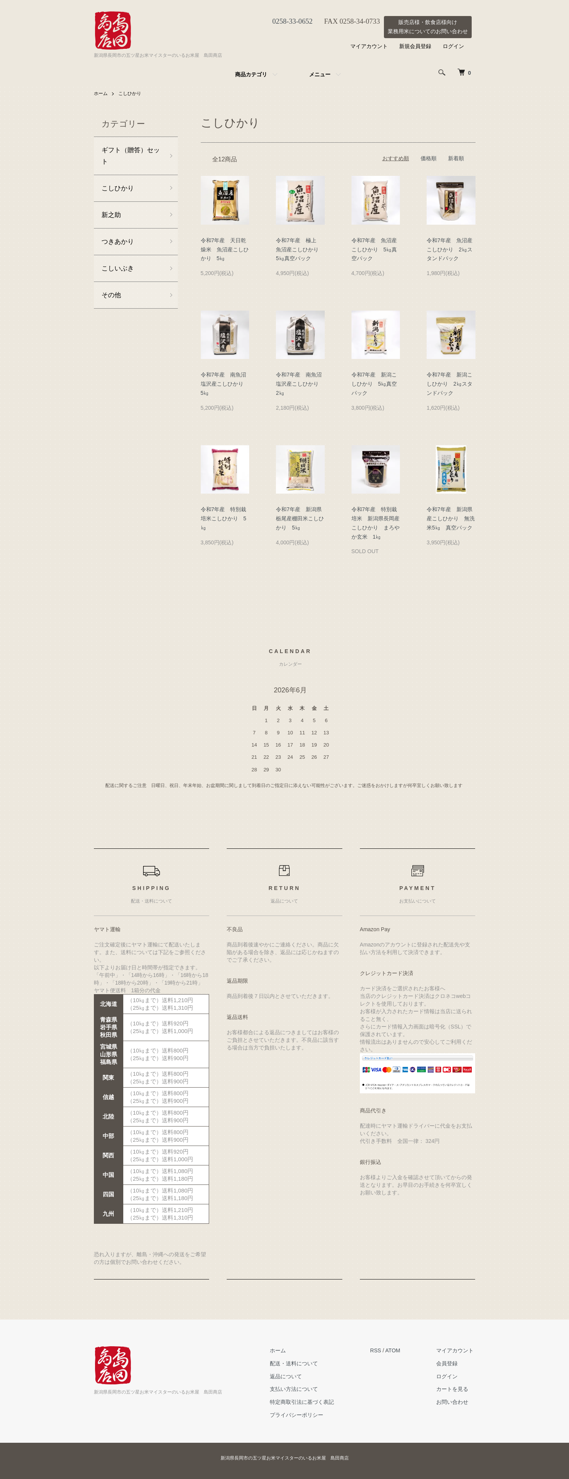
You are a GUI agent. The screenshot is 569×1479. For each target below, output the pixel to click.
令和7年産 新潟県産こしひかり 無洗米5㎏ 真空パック (451, 518)
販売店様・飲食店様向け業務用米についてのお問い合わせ (428, 26)
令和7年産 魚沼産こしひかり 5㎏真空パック (374, 249)
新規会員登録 (415, 46)
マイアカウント (369, 46)
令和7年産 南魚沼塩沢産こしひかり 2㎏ (300, 384)
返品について (291, 1376)
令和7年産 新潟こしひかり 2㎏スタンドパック (449, 384)
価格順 (429, 158)
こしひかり (129, 93)
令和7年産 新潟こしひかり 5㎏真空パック (374, 384)
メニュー (319, 74)
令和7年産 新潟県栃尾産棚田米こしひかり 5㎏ (300, 518)
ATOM (395, 1350)
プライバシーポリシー (302, 1415)
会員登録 (448, 1363)
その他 (112, 299)
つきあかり (119, 244)
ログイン (453, 46)
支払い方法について (299, 1389)
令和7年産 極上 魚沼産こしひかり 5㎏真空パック (300, 249)
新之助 (112, 216)
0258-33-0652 (289, 21)
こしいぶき (119, 271)
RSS (379, 1350)
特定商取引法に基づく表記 (307, 1402)
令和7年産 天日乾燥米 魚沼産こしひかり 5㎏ (225, 249)
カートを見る (454, 1389)
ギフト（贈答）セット (129, 156)
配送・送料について (299, 1363)
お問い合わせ (454, 1402)
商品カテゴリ (251, 74)
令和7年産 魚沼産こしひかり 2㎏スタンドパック (449, 249)
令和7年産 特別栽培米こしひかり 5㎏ (224, 518)
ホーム (101, 93)
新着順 (456, 158)
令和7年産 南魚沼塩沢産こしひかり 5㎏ (225, 384)
